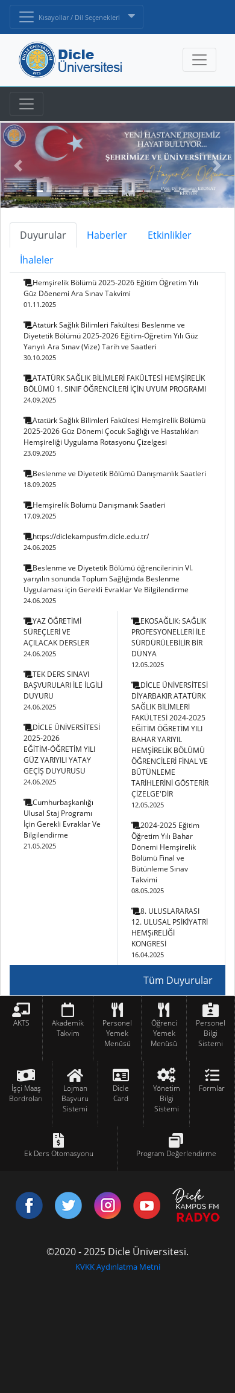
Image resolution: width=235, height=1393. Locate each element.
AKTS (21, 1023)
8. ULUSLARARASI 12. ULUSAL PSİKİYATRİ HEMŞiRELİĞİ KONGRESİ (169, 932)
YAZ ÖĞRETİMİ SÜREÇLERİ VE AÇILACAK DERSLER (56, 637)
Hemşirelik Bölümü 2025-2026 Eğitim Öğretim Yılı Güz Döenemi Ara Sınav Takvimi (111, 293)
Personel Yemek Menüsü (117, 1033)
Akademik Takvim (68, 1028)
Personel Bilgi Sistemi (210, 1033)
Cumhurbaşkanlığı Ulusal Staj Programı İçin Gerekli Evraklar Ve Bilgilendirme (62, 823)
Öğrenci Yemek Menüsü (164, 1033)
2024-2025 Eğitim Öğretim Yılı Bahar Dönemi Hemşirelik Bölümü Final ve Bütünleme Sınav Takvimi (165, 857)
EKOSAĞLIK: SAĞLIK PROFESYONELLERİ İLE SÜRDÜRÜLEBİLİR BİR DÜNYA (168, 642)
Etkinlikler (170, 235)
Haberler (107, 235)
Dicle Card (121, 1093)
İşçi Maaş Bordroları (26, 1093)
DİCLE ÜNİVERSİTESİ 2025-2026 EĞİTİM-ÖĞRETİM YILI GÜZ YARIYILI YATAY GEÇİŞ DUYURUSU (62, 754)
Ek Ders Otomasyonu (58, 1153)
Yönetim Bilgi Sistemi (166, 1098)
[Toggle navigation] (26, 104)
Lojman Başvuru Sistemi (75, 1098)
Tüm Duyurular (178, 980)
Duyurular (43, 235)
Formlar (212, 1088)
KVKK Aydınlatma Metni (117, 1266)
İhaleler (37, 260)
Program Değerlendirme (176, 1153)
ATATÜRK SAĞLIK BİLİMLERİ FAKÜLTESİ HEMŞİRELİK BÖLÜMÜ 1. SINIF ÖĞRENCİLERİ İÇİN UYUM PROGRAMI (115, 388)
